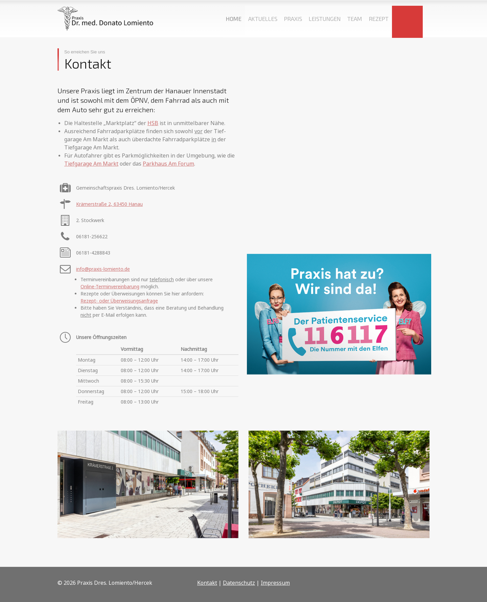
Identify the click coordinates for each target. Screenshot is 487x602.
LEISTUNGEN (325, 18)
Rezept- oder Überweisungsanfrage (119, 300)
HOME (233, 18)
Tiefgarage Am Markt (91, 163)
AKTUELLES (262, 18)
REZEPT (379, 18)
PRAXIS (293, 18)
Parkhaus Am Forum (168, 163)
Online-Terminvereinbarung (109, 286)
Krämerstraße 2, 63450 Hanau (109, 204)
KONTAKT (407, 18)
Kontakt (207, 582)
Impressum (275, 582)
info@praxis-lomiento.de (103, 269)
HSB (152, 123)
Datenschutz (239, 582)
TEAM (354, 18)
